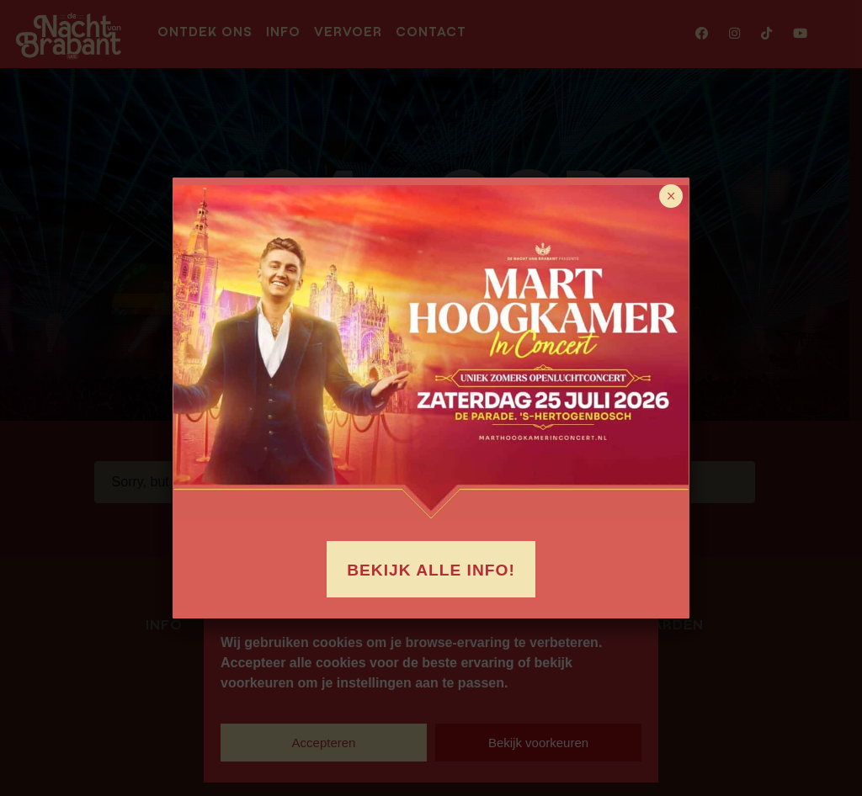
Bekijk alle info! (431, 570)
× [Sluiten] (671, 196)
